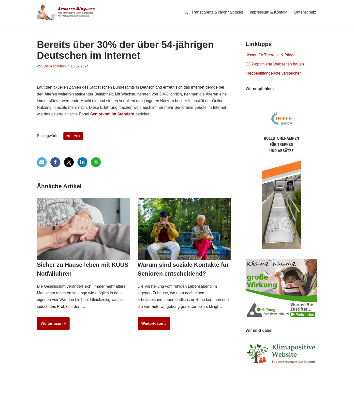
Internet (73, 136)
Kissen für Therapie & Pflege (270, 55)
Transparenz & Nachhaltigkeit (217, 12)
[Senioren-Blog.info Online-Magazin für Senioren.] (67, 12)
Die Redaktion (55, 66)
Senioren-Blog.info (48, 389)
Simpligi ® (88, 389)
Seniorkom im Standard (112, 114)
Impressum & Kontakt (268, 12)
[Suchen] (186, 12)
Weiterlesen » (51, 325)
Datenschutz (305, 12)
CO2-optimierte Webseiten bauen (275, 64)
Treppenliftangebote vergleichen (274, 73)
